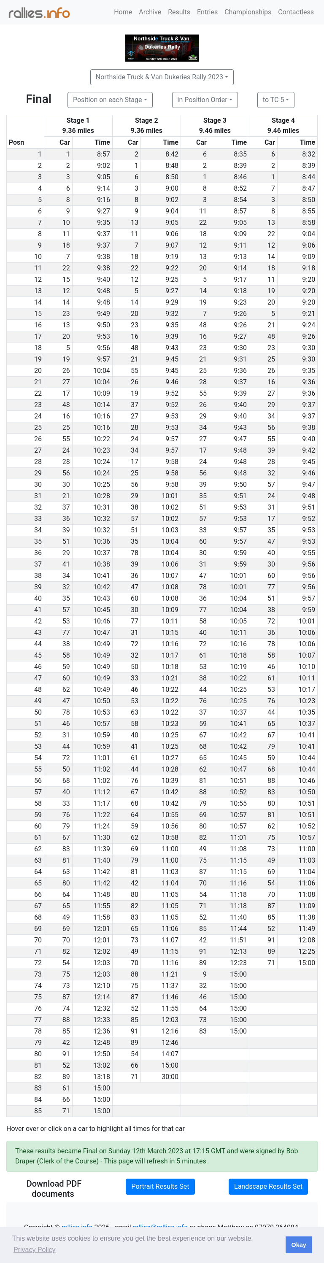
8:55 (308, 211)
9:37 (103, 234)
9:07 (171, 245)
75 (271, 838)
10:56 (170, 826)
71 (203, 906)
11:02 (101, 769)
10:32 (101, 519)
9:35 (103, 223)
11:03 (306, 860)
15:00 (306, 963)
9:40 (103, 279)
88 (271, 781)
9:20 (308, 279)
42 (134, 883)
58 (203, 621)
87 (203, 872)
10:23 (101, 450)
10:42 (101, 587)
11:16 (238, 883)
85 (271, 917)
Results (179, 12)
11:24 (101, 826)
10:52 (238, 792)
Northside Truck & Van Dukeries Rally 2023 (159, 77)
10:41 (101, 576)
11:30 (101, 838)
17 (66, 393)
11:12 (101, 792)
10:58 (170, 838)
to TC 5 (273, 100)
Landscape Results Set (268, 1186)
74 (66, 1008)
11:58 (101, 917)
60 (203, 541)
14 (271, 257)
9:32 (171, 314)
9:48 (103, 291)
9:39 (171, 336)
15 (66, 279)
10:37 (101, 553)
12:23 (238, 963)
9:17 (240, 279)
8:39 (240, 166)
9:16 (103, 200)
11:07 (170, 940)
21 (271, 325)
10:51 (238, 781)
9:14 (103, 188)
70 (203, 883)
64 (134, 815)
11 (203, 211)
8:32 (308, 154)
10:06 (170, 564)
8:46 (240, 177)
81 (203, 781)
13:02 (101, 1065)
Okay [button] (298, 1244)
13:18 (101, 1077)
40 (271, 553)
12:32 (101, 1008)
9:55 (308, 553)
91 (271, 940)
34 (271, 416)
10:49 (101, 644)
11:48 (101, 895)
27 (66, 382)
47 (271, 541)
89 (271, 951)
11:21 (170, 974)
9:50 (103, 325)
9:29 (171, 302)
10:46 (101, 621)
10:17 (170, 655)
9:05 (103, 177)
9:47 (240, 439)
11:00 (170, 849)
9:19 (171, 257)
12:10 (101, 986)
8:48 (171, 166)
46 (271, 667)
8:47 (308, 188)
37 (134, 405)
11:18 (238, 895)
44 (203, 689)
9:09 (240, 234)
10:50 (101, 701)
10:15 (170, 633)
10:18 (238, 655)
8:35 (240, 154)
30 (66, 484)
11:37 (170, 986)
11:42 (101, 872)
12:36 (101, 1031)
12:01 (101, 929)
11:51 (238, 940)
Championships (247, 12)
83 (271, 792)
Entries (207, 12)
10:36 (101, 541)
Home (123, 12)
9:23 (240, 302)
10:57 (101, 724)
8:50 (171, 177)
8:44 (308, 177)
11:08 (238, 849)
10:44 (306, 758)
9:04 (171, 211)
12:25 (306, 951)
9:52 (171, 393)
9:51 (240, 496)
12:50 (101, 1054)
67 (203, 735)
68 (203, 746)
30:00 (170, 1077)
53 (66, 621)
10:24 (101, 462)
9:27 (103, 211)
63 (134, 712)
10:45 (101, 610)
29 (271, 405)
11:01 (101, 758)
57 (271, 484)
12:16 (170, 1031)
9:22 (171, 268)
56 (271, 428)
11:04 (306, 872)
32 (271, 473)
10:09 (101, 393)
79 (271, 746)
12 (203, 245)
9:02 (103, 166)
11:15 (238, 860)
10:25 (101, 484)
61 (203, 655)
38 (134, 507)
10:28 (101, 496)
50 (134, 667)
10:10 (306, 667)
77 (271, 587)
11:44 (238, 929)
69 (203, 815)
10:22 (101, 439)
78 (134, 553)
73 (271, 849)
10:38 (101, 564)
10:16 (101, 416)
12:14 (101, 997)
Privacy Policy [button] (35, 1249)
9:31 (240, 359)
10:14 (101, 405)
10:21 (170, 678)
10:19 (238, 667)
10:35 (306, 712)
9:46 (171, 382)
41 (66, 564)
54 (271, 883)
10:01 (170, 496)
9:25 (171, 279)
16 (134, 336)
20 (203, 268)
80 (271, 803)
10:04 (101, 371)
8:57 (103, 154)
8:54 (240, 200)
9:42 (308, 450)
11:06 (306, 883)
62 (66, 689)
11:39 (101, 849)
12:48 (101, 1043)
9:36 (240, 371)
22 (203, 223)
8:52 (240, 188)
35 (203, 496)
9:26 (240, 314)
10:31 (101, 507)
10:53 (101, 712)
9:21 (308, 314)
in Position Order (202, 100)
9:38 (103, 257)
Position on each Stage (107, 100)
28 (203, 382)
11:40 (101, 860)
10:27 (170, 758)
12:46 (170, 1043)
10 (66, 223)
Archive (150, 12)
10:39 (170, 781)
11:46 (170, 997)
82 (203, 838)
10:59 (101, 735)
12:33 (101, 1020)
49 (203, 849)
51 (203, 507)
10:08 (170, 587)
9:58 (171, 462)
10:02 (170, 507)
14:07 (170, 1054)
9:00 (171, 188)
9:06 (171, 234)
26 (66, 371)
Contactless (296, 12)
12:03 (101, 963)
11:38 (306, 917)
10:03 (170, 530)
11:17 (101, 803)
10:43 (101, 598)
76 (203, 701)
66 (134, 1065)
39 (271, 450)
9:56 (103, 348)
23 (66, 314)
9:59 (240, 553)
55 (134, 371)
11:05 (170, 895)
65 (271, 724)
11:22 (101, 815)
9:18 (308, 268)
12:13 (238, 951)
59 (66, 667)
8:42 (171, 154)
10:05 (238, 621)
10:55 (238, 803)
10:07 (170, 576)
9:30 (240, 348)
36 (66, 519)
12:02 (101, 951)
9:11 (240, 245)
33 (203, 530)
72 (271, 621)
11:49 (306, 929)
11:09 (306, 906)
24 (134, 439)
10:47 (101, 633)
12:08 (306, 940)
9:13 (240, 257)
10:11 (170, 621)
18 (203, 234)
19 (271, 291)
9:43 (171, 348)
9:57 (103, 359)
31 (271, 507)
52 (203, 917)
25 (271, 359)
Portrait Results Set (160, 1186)
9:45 (171, 359)
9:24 (308, 325)
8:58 (308, 223)
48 (203, 325)
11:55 (101, 906)
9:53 (103, 336)
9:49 (103, 314)
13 (134, 223)
